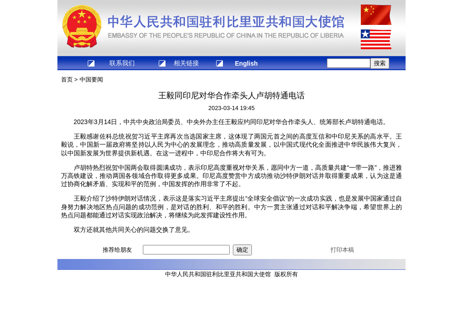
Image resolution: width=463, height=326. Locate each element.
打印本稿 (342, 249)
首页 (67, 79)
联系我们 (122, 63)
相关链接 (186, 63)
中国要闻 (91, 79)
